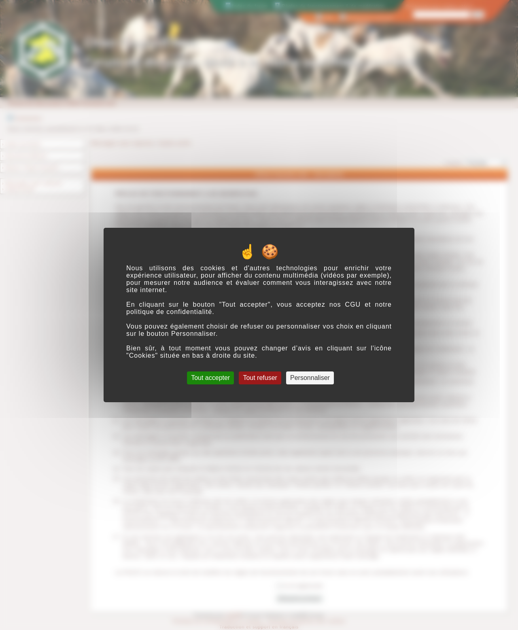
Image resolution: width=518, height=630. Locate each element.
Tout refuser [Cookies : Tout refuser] (260, 377)
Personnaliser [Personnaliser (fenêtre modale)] (310, 377)
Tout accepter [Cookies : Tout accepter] (210, 377)
